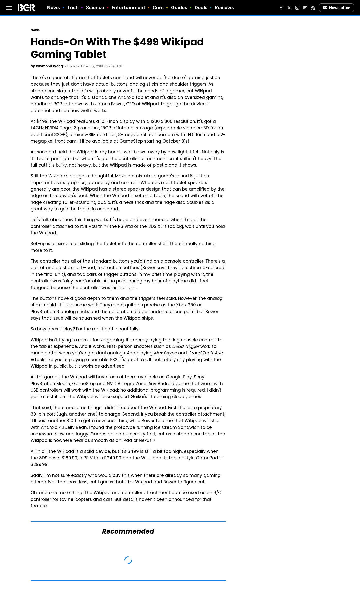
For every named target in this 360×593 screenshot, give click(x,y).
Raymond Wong (49, 66)
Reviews (224, 7)
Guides (179, 7)
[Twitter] (289, 8)
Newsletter (337, 7)
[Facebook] (281, 8)
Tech (73, 7)
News (53, 7)
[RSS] (313, 8)
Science (95, 7)
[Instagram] (297, 8)
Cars (158, 7)
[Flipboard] (305, 8)
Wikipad (203, 91)
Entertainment (128, 7)
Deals (201, 7)
